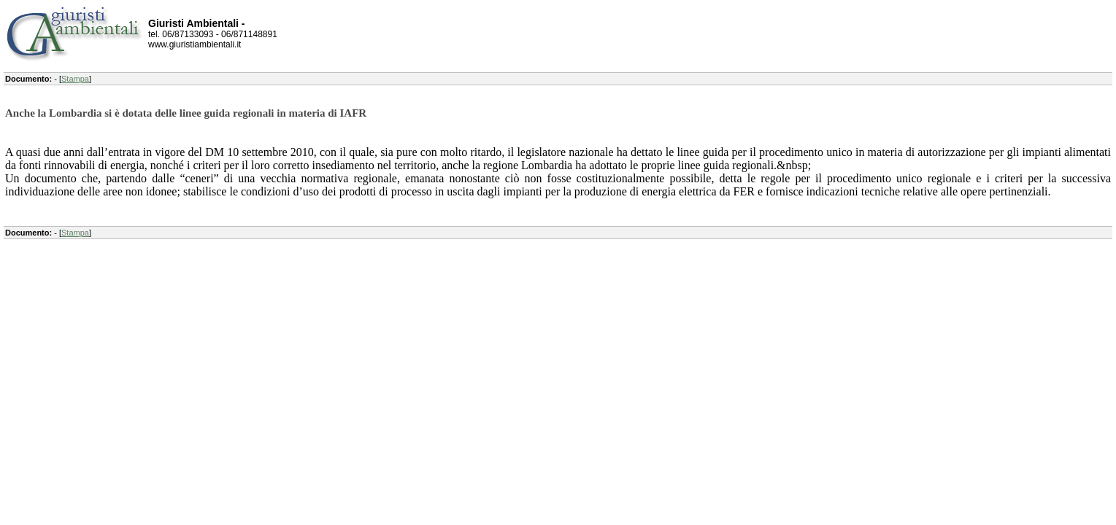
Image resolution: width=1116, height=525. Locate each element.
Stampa (75, 78)
